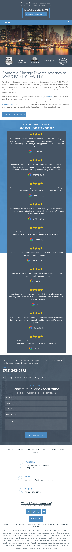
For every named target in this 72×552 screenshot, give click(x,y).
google (38, 512)
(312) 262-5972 (41, 10)
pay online (36, 519)
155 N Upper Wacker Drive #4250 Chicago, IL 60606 (26, 378)
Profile (20, 449)
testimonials (36, 144)
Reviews (52, 449)
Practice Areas (33, 449)
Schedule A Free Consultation (36, 14)
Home (10, 449)
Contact (36, 453)
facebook (28, 512)
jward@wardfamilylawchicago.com (39, 480)
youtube (44, 512)
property (50, 96)
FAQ (44, 449)
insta (33, 512)
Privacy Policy (49, 525)
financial (50, 102)
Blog (62, 449)
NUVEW (7, 525)
